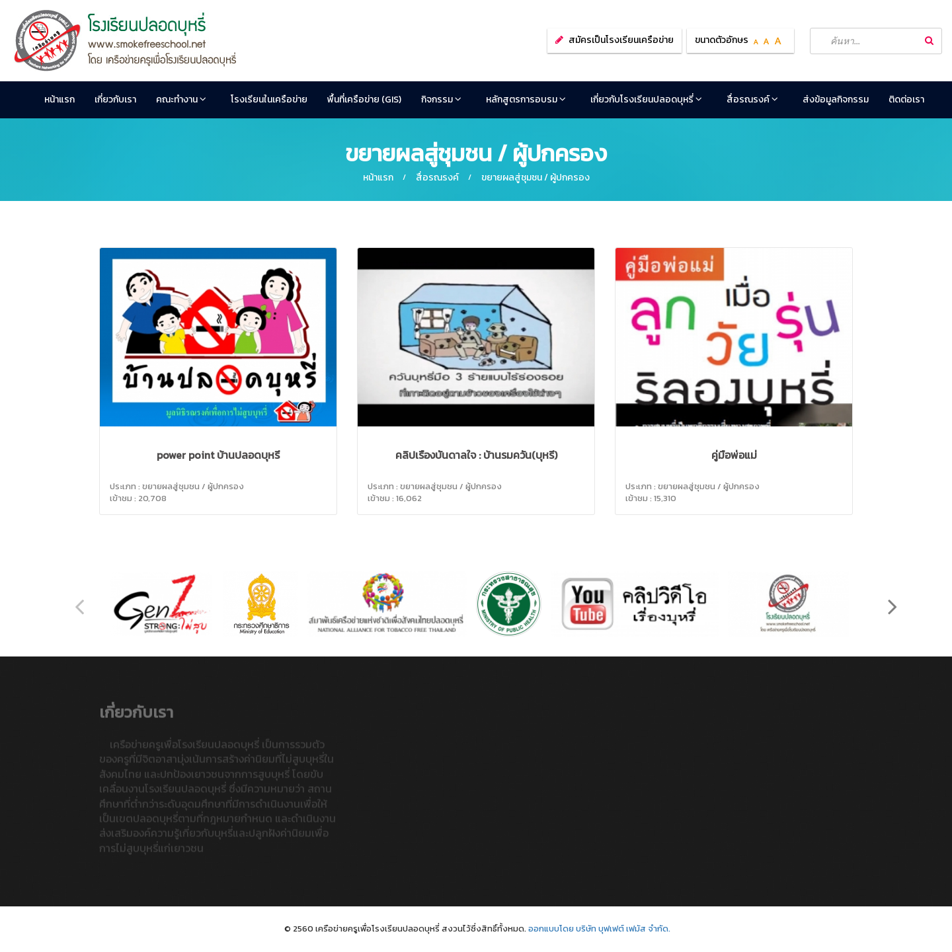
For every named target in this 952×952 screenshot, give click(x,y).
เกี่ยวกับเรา (115, 99)
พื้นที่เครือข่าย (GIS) (364, 99)
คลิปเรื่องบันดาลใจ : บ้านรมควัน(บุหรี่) (476, 455)
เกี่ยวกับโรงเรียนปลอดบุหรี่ (646, 99)
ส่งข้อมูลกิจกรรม (836, 99)
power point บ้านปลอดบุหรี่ (218, 455)
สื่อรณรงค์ (752, 99)
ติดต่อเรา (906, 99)
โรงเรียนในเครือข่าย (269, 99)
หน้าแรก (59, 99)
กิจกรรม (441, 99)
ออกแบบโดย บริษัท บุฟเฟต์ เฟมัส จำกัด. (599, 928)
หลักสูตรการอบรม (526, 99)
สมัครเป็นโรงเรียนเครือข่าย (621, 40)
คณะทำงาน (181, 99)
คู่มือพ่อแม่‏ (734, 455)
